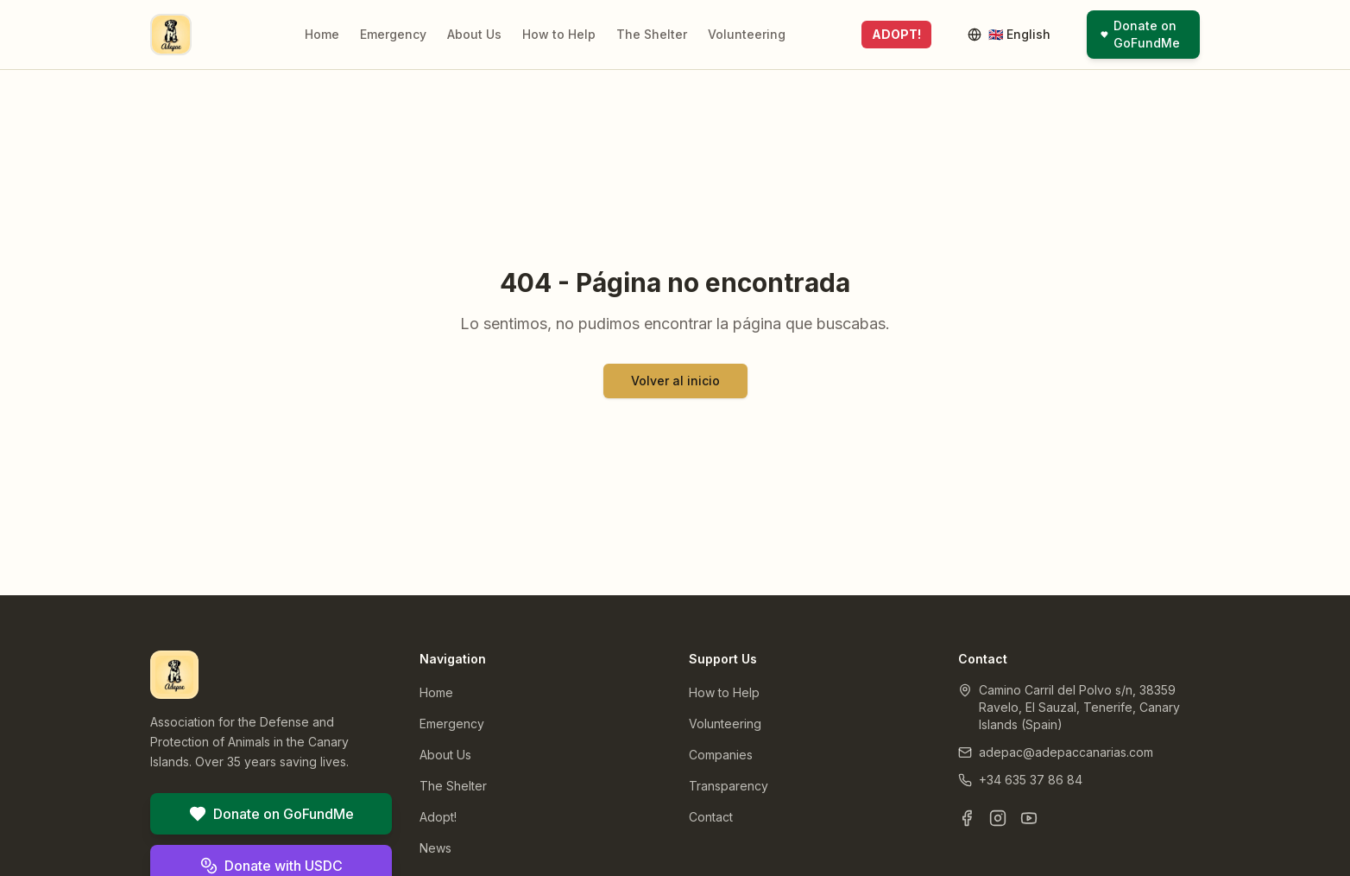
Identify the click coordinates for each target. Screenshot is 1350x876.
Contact (711, 816)
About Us (474, 34)
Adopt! (438, 816)
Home (322, 34)
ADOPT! (896, 34)
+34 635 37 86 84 (1030, 779)
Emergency (393, 34)
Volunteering (746, 34)
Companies (721, 754)
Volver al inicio (675, 380)
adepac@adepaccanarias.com (1066, 752)
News (435, 848)
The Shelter (651, 34)
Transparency (728, 785)
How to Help (559, 34)
